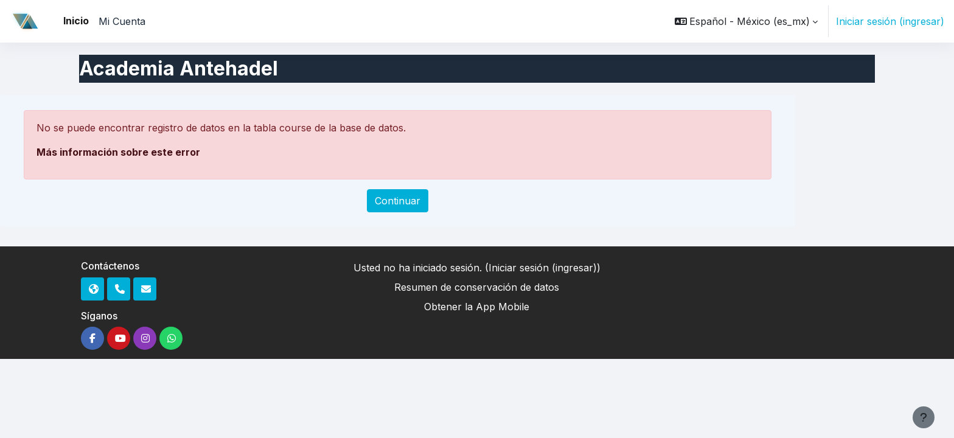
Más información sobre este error (118, 152)
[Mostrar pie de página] (924, 417)
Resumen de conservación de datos (476, 287)
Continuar (397, 201)
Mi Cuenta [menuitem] (122, 21)
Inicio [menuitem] (76, 21)
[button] (746, 21)
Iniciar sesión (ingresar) (890, 21)
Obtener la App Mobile (476, 307)
